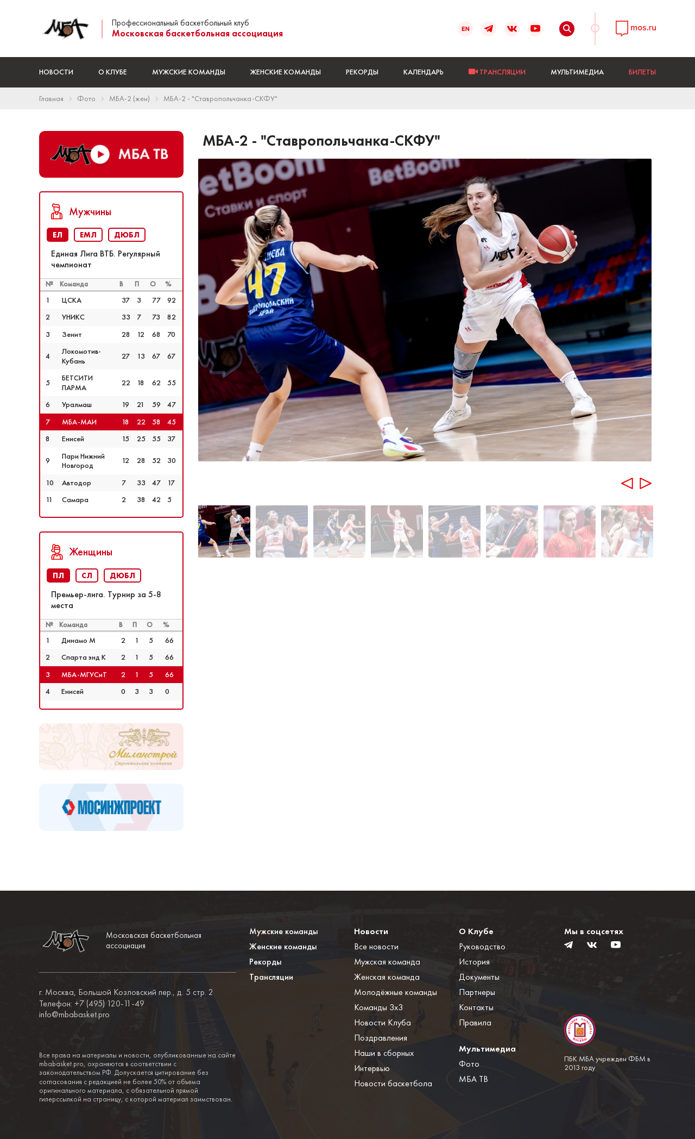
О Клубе (112, 72)
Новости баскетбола (393, 1083)
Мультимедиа (577, 72)
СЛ (86, 575)
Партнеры (477, 992)
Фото (86, 98)
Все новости (376, 946)
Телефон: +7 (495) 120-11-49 (91, 1003)
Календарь (423, 72)
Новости (56, 72)
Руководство (482, 946)
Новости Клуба (382, 1022)
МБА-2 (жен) (129, 98)
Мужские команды (188, 72)
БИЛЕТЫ (642, 72)
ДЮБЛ (127, 235)
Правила (475, 1022)
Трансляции (271, 976)
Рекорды (362, 72)
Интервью (372, 1068)
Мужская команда (387, 961)
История (474, 961)
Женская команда (387, 976)
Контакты (476, 1007)
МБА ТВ (473, 1079)
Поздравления (380, 1037)
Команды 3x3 (378, 1007)
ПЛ (58, 575)
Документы (479, 976)
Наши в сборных (384, 1053)
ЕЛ (57, 235)
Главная (51, 98)
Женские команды (285, 72)
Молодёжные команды (395, 992)
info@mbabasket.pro (74, 1014)
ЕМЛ (88, 235)
